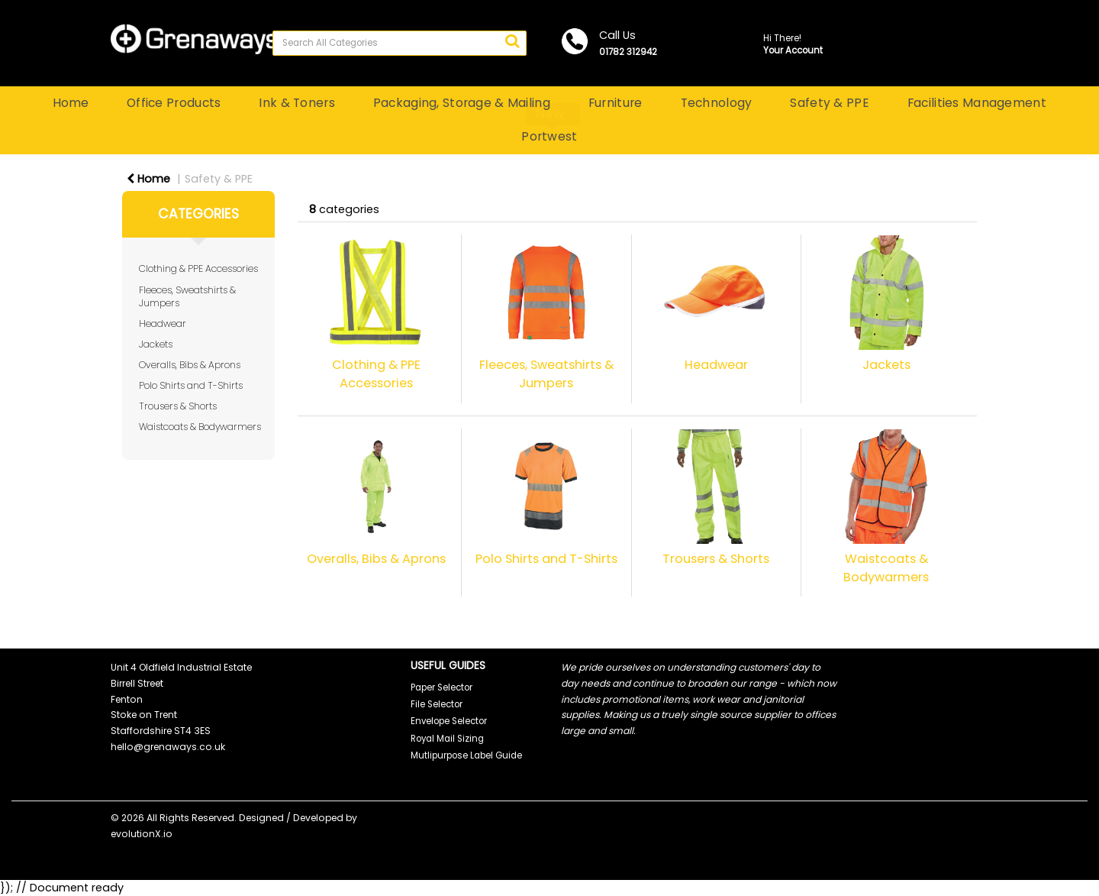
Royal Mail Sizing (447, 739)
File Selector (436, 704)
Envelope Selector (449, 721)
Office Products (174, 103)
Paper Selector (441, 687)
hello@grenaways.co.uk (168, 746)
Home (71, 103)
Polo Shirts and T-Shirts (191, 385)
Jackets (155, 344)
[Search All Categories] (399, 43)
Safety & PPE (829, 103)
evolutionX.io (141, 833)
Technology (717, 103)
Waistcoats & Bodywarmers (200, 426)
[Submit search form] (512, 41)
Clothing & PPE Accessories (198, 268)
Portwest (549, 136)
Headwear (162, 323)
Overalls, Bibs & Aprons (189, 364)
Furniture (615, 103)
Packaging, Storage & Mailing (461, 103)
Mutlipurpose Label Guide (466, 755)
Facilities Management (976, 103)
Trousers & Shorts (178, 405)
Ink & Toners (296, 103)
